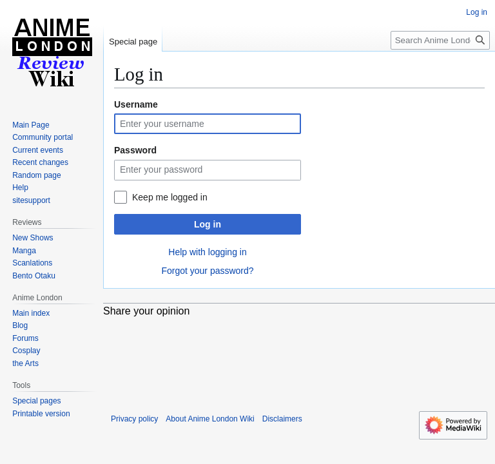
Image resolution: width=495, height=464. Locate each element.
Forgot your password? (207, 271)
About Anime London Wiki (210, 418)
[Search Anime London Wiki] (440, 40)
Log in (207, 224)
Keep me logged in (170, 197)
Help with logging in (207, 252)
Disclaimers (282, 418)
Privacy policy (134, 418)
